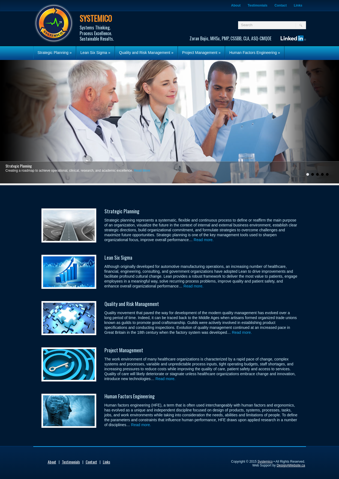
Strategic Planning (55, 52)
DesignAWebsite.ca (291, 465)
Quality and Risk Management (146, 52)
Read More (142, 170)
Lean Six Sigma (95, 52)
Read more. (204, 240)
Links (298, 5)
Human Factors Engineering (254, 52)
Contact (280, 5)
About (236, 5)
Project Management (201, 52)
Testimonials (257, 5)
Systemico (264, 461)
